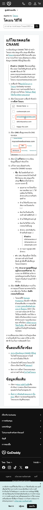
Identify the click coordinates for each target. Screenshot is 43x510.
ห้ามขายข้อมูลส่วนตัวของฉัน (21, 481)
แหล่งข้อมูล (6, 427)
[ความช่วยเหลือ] (29, 3)
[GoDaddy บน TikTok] (15, 468)
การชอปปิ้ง (6, 444)
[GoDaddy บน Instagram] (9, 468)
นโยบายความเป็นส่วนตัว (23, 476)
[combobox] (19, 26)
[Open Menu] (3, 4)
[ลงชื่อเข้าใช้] (35, 3)
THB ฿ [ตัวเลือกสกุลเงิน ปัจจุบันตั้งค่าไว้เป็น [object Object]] (37, 462)
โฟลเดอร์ (28, 365)
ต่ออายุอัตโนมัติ (23, 384)
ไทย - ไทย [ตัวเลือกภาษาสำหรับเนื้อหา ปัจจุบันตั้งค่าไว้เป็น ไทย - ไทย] (7, 462)
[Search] (36, 26)
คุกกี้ (35, 476)
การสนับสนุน (7, 421)
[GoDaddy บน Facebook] (4, 468)
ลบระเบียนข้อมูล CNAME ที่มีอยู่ (23, 353)
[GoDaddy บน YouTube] (26, 468)
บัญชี (4, 438)
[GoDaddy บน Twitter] (21, 468)
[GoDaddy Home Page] (11, 453)
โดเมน (15, 16)
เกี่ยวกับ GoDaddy (9, 415)
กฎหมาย (8, 476)
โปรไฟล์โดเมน (30, 372)
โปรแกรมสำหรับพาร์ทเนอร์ (13, 433)
